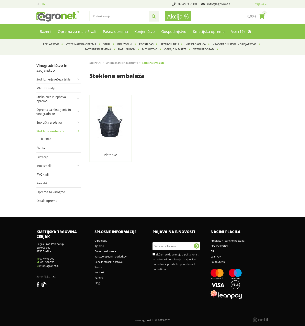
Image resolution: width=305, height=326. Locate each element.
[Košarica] (256, 16)
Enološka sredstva (49, 122)
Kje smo (99, 246)
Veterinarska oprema (81, 44)
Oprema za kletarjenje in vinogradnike (53, 112)
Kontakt (99, 272)
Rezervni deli (169, 44)
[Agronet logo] (57, 16)
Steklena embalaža (50, 131)
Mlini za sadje (45, 88)
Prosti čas (146, 44)
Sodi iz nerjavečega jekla (53, 79)
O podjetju (100, 240)
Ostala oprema (46, 201)
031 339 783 (47, 262)
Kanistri (41, 183)
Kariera (98, 277)
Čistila (40, 148)
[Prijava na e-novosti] (196, 246)
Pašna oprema (115, 31)
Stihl (106, 44)
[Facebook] (39, 285)
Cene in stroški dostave (108, 262)
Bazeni (45, 31)
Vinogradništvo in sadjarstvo (234, 44)
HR (43, 4)
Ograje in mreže (175, 49)
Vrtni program (203, 49)
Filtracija (42, 157)
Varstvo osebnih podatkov (110, 256)
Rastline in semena (97, 49)
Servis (98, 267)
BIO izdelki (124, 44)
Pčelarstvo (51, 44)
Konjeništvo (144, 31)
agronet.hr (95, 62)
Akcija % (178, 16)
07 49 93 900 (187, 4)
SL (38, 4)
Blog (97, 283)
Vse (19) (241, 31)
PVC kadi (42, 174)
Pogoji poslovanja (105, 251)
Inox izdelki (44, 166)
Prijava (260, 4)
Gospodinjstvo (173, 31)
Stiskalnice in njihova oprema (51, 99)
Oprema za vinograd (50, 192)
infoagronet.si (219, 4)
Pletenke (45, 139)
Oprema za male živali (77, 31)
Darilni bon (126, 49)
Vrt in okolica (196, 44)
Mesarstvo (149, 49)
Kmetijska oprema (209, 31)
